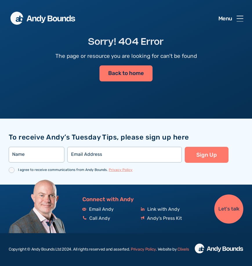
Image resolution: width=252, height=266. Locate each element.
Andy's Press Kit (161, 218)
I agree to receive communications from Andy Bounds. (75, 170)
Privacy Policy (121, 170)
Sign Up (206, 155)
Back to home (126, 73)
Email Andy (98, 209)
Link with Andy (160, 209)
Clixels (183, 249)
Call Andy (96, 218)
